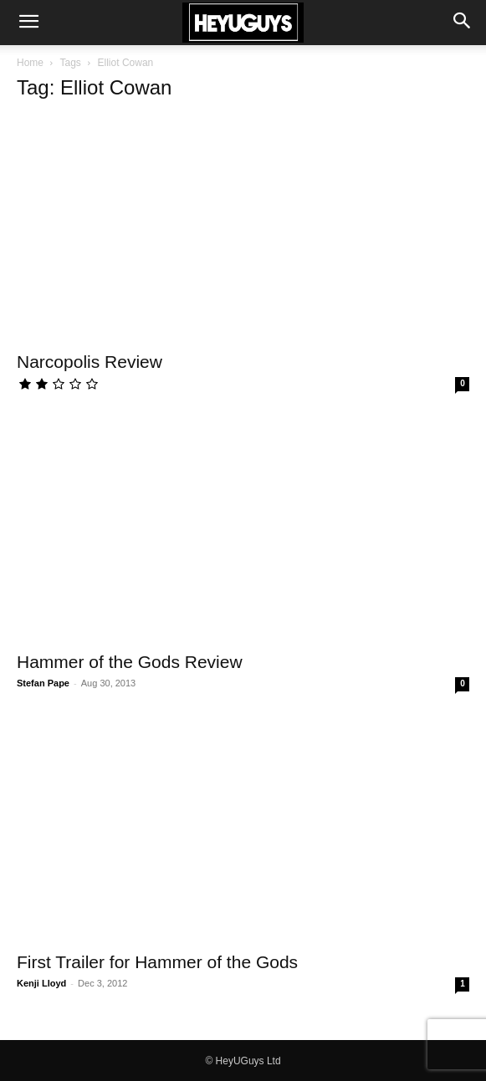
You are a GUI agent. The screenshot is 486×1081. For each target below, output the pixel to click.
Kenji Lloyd (41, 983)
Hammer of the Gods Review (130, 661)
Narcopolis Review (89, 361)
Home (30, 63)
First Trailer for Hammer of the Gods (157, 961)
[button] (28, 22)
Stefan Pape (43, 683)
